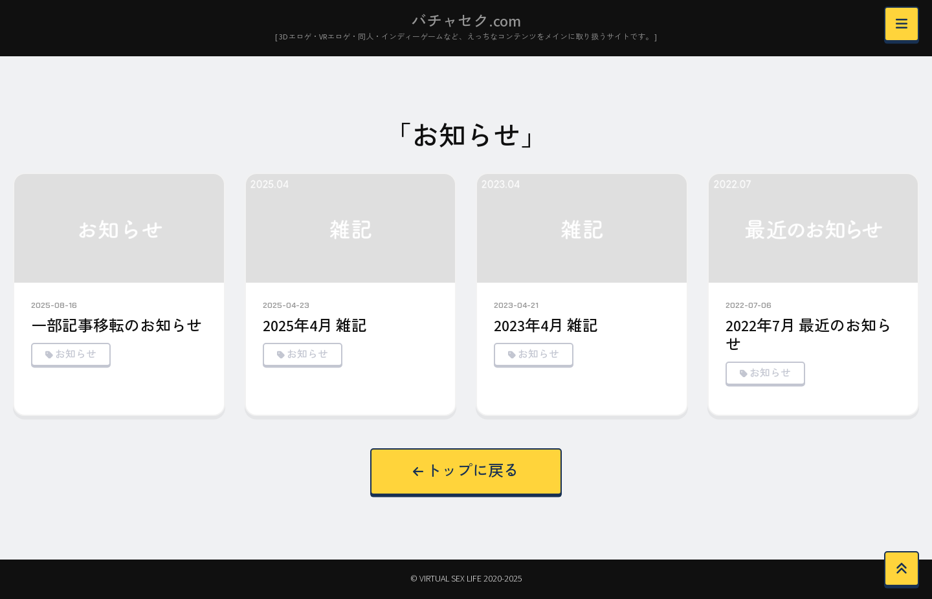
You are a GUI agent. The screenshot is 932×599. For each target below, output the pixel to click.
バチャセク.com (466, 21)
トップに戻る (466, 471)
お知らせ (75, 354)
